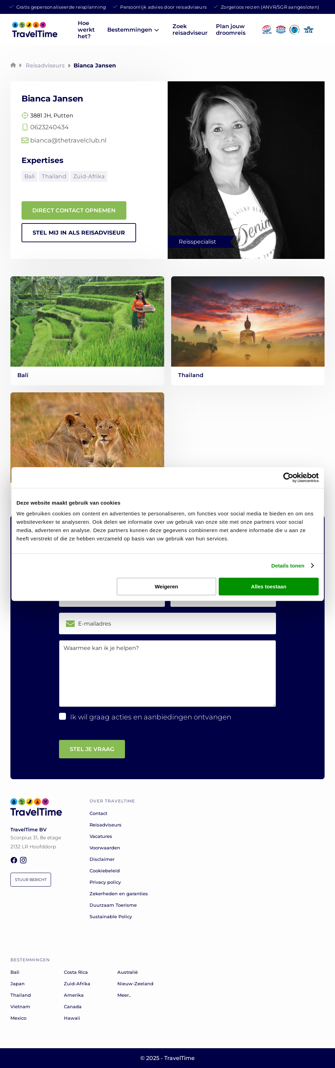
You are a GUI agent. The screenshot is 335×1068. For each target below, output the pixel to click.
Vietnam (20, 1006)
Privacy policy (105, 882)
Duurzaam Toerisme (113, 905)
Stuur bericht (31, 879)
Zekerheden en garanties (119, 893)
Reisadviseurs (45, 65)
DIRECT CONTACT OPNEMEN (74, 210)
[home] (34, 35)
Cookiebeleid (105, 870)
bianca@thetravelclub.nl (68, 140)
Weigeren (166, 586)
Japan (17, 983)
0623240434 (49, 127)
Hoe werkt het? (86, 30)
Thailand (54, 176)
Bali (29, 176)
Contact (98, 813)
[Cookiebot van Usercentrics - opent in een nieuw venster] (288, 477)
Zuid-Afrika (89, 176)
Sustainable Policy (111, 916)
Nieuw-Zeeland (135, 983)
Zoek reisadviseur (190, 29)
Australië (127, 972)
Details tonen (287, 566)
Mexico (18, 1018)
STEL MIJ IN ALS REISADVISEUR (79, 232)
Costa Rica (76, 972)
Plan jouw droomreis (230, 29)
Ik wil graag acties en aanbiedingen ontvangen (150, 717)
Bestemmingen (129, 29)
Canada (73, 1006)
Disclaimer (102, 859)
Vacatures (101, 836)
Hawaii (72, 1018)
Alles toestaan (268, 586)
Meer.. (124, 995)
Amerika (74, 995)
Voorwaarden (105, 847)
